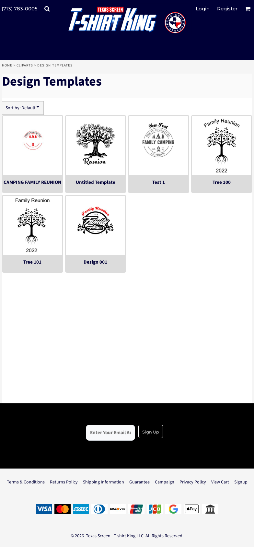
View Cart (220, 482)
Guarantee (139, 482)
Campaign (164, 482)
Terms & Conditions (26, 482)
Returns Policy (64, 482)
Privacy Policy (192, 482)
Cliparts (25, 65)
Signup (241, 482)
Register (227, 9)
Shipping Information (103, 482)
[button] (47, 9)
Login (203, 9)
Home (7, 65)
